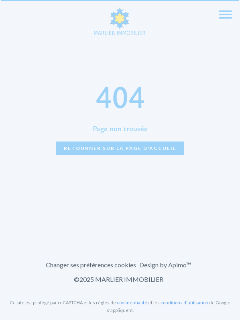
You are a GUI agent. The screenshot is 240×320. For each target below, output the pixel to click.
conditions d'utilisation (184, 302)
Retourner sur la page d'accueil (120, 148)
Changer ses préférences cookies (91, 265)
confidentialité (132, 302)
